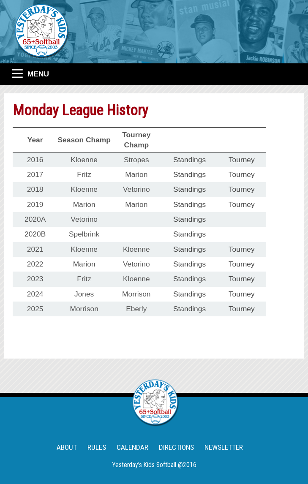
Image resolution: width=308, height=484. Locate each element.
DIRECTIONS (176, 447)
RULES (96, 447)
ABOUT (67, 447)
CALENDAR (132, 447)
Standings (189, 159)
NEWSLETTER (223, 447)
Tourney (242, 159)
